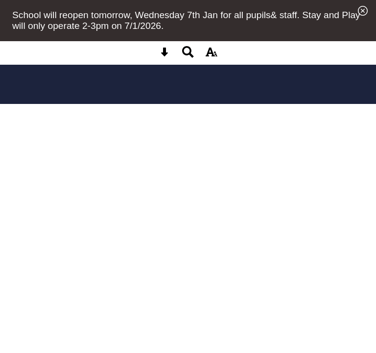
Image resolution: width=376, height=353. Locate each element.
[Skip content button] (164, 55)
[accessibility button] (211, 55)
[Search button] (188, 55)
